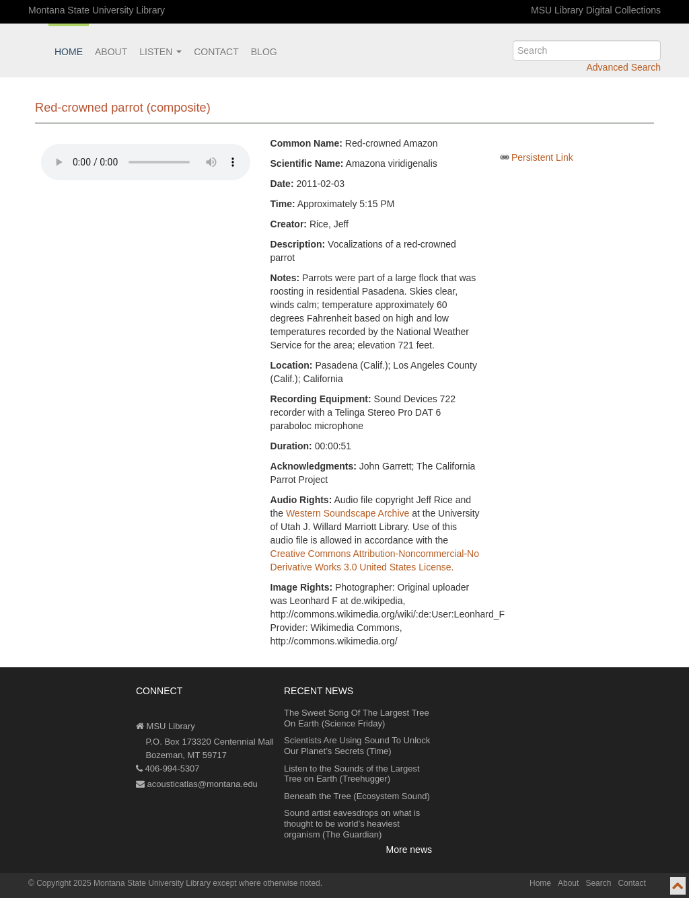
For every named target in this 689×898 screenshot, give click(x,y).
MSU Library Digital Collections (596, 10)
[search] (587, 50)
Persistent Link (542, 157)
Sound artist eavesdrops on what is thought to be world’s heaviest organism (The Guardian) (352, 823)
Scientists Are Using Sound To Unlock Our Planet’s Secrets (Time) (357, 745)
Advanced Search (623, 67)
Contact (216, 51)
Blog (264, 51)
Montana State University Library (96, 10)
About (111, 51)
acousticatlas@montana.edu (197, 784)
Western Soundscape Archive (347, 513)
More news (409, 849)
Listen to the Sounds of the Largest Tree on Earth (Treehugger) (352, 773)
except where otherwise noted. (267, 883)
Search (598, 883)
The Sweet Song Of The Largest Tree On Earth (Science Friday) (356, 718)
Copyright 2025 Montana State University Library (123, 883)
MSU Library (165, 726)
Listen (160, 51)
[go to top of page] (678, 886)
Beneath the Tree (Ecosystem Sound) (357, 796)
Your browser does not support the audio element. (145, 162)
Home (69, 51)
